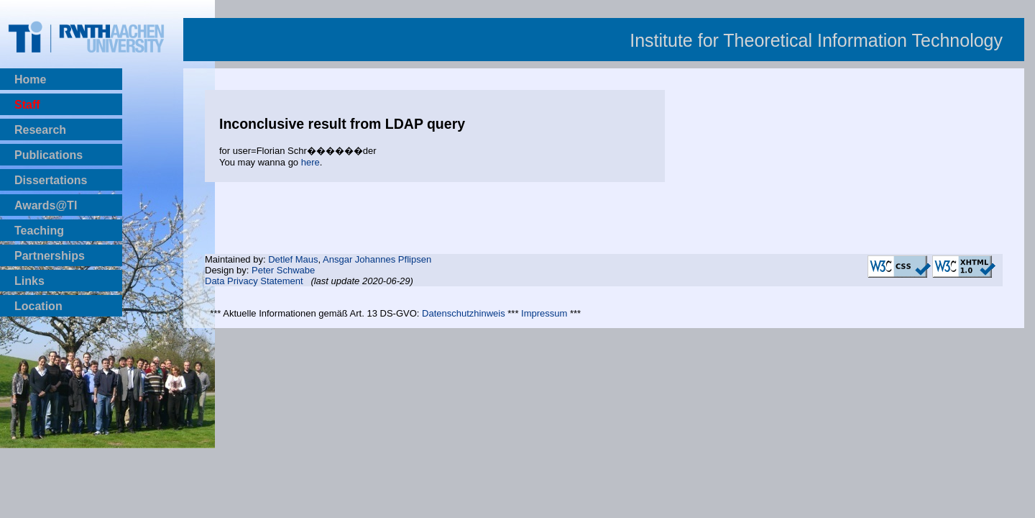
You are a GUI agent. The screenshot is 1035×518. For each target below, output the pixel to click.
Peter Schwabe (283, 270)
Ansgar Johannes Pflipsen (377, 259)
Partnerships (49, 256)
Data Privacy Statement (254, 281)
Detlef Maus (293, 259)
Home (30, 79)
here (310, 162)
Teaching (39, 230)
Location (38, 306)
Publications (48, 155)
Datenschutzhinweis (463, 313)
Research (40, 130)
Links (29, 281)
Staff (27, 105)
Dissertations (50, 180)
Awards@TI (45, 205)
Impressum (544, 313)
